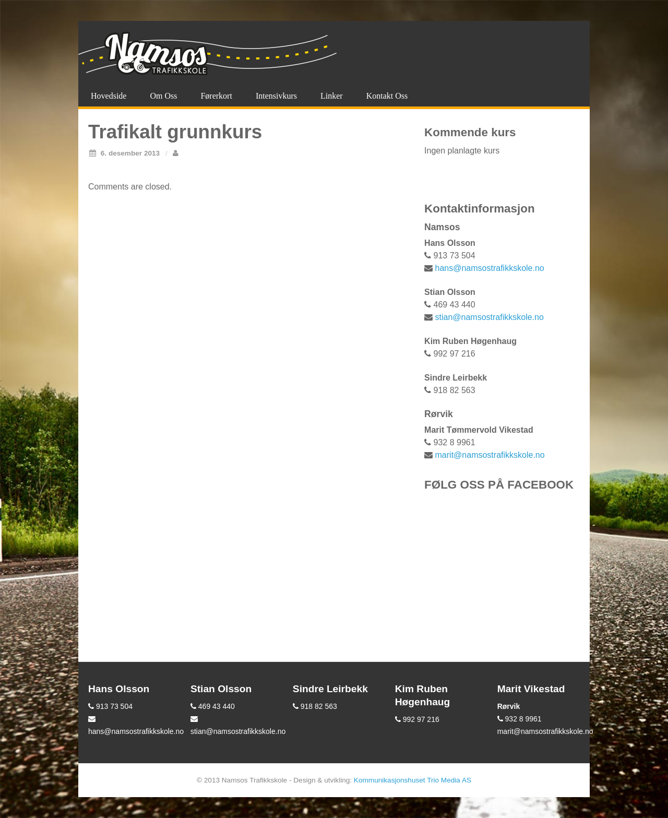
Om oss (163, 95)
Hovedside (108, 95)
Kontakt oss (387, 95)
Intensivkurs (276, 95)
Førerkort (216, 95)
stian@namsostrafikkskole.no (489, 317)
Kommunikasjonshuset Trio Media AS (412, 780)
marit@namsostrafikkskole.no (490, 455)
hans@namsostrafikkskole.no (489, 268)
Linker (331, 95)
